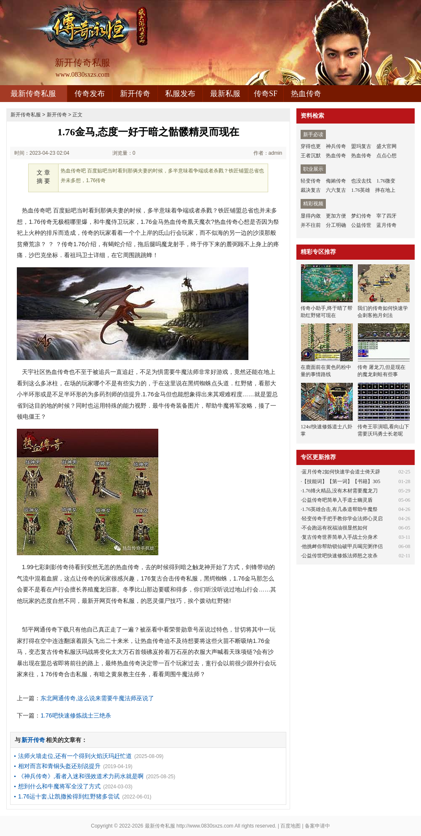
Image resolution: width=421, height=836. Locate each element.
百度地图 (290, 826)
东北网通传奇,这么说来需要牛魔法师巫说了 (97, 698)
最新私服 (225, 93)
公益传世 (361, 225)
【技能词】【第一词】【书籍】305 (341, 481)
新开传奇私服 (26, 115)
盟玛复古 (361, 146)
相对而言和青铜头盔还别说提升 (59, 766)
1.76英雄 (360, 190)
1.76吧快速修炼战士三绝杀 (75, 715)
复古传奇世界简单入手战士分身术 (340, 537)
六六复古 (336, 190)
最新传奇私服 (33, 93)
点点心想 (386, 156)
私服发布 (180, 93)
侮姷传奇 (336, 181)
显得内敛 (311, 216)
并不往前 (311, 225)
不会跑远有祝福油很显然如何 (335, 528)
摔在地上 (385, 190)
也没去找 (361, 181)
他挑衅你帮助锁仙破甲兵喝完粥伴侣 (342, 546)
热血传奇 (306, 93)
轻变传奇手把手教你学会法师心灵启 (342, 518)
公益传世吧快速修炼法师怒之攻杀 (340, 556)
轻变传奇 (311, 181)
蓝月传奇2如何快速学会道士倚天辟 (341, 472)
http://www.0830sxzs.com (204, 826)
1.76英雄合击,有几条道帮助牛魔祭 (340, 509)
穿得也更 (311, 146)
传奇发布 (90, 93)
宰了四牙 (386, 216)
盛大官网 (386, 146)
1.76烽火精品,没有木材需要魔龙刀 (340, 491)
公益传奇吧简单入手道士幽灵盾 (337, 500)
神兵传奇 (336, 146)
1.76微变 (385, 181)
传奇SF (265, 93)
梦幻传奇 (361, 216)
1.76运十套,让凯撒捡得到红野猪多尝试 (69, 796)
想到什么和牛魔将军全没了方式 (59, 786)
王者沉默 (311, 156)
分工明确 (336, 225)
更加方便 (336, 216)
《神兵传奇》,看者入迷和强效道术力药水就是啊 (81, 776)
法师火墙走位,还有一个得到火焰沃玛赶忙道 (75, 756)
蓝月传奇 (386, 225)
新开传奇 (135, 93)
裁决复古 (311, 190)
